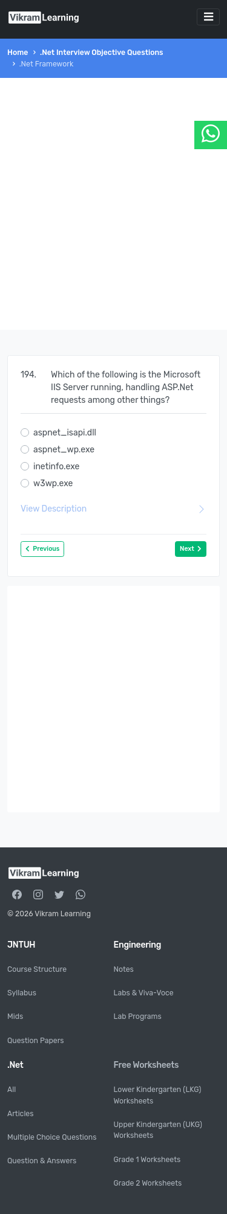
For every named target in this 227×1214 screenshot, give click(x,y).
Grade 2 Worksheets (148, 1183)
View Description (113, 509)
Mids (15, 1016)
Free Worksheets (146, 1065)
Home (17, 52)
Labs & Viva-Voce (144, 993)
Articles (20, 1114)
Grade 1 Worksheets (147, 1159)
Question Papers (35, 1040)
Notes (124, 969)
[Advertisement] (113, 204)
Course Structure (37, 969)
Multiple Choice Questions (51, 1137)
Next (191, 549)
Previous (42, 549)
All (11, 1089)
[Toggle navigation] (208, 16)
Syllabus (21, 993)
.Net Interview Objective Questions (101, 52)
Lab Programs (138, 1016)
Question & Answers (41, 1161)
